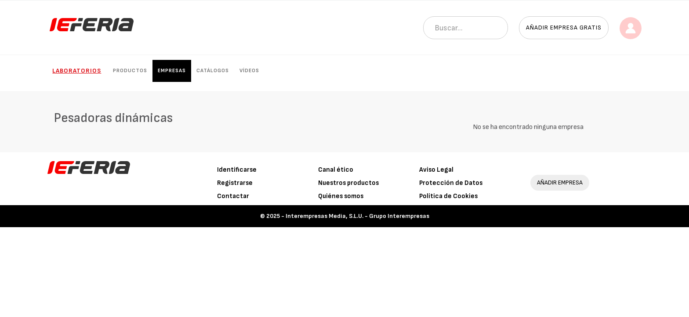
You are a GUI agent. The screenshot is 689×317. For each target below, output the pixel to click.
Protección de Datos (450, 183)
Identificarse (237, 170)
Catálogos (212, 70)
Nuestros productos (348, 183)
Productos (130, 70)
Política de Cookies (448, 196)
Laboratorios (76, 70)
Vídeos (249, 70)
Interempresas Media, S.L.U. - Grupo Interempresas (357, 216)
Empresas (172, 70)
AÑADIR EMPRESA (560, 182)
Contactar (233, 196)
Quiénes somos (340, 196)
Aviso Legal (436, 170)
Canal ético (335, 170)
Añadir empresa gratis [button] (564, 27)
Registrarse (235, 183)
